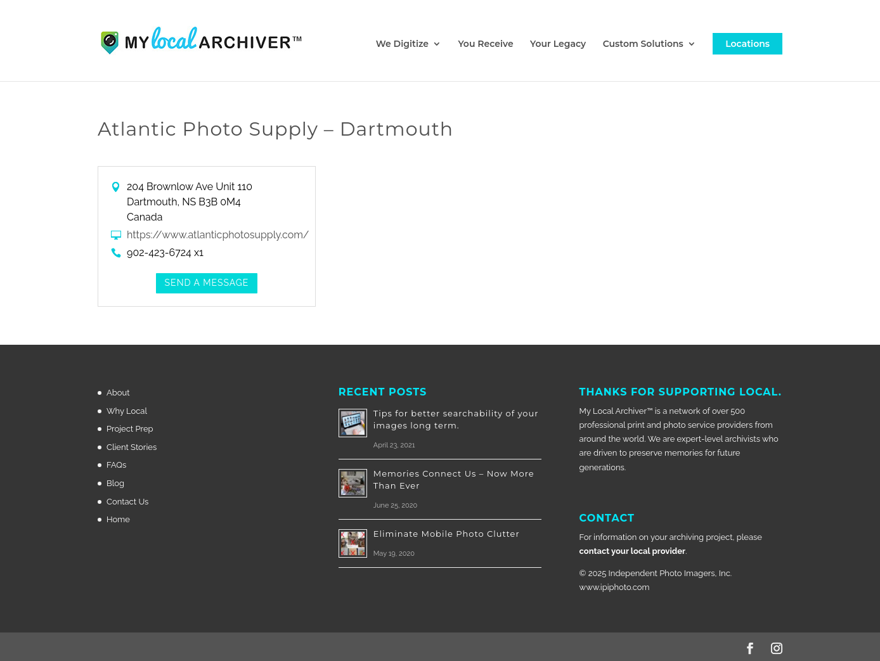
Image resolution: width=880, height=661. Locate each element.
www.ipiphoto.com (614, 587)
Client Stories (132, 447)
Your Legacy (558, 44)
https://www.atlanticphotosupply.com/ (218, 235)
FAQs (116, 465)
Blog (115, 483)
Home (118, 519)
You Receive (485, 44)
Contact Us (127, 501)
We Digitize (402, 44)
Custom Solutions (643, 44)
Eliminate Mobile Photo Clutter (446, 534)
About (118, 392)
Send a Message (207, 283)
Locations (747, 43)
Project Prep (130, 428)
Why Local (127, 411)
